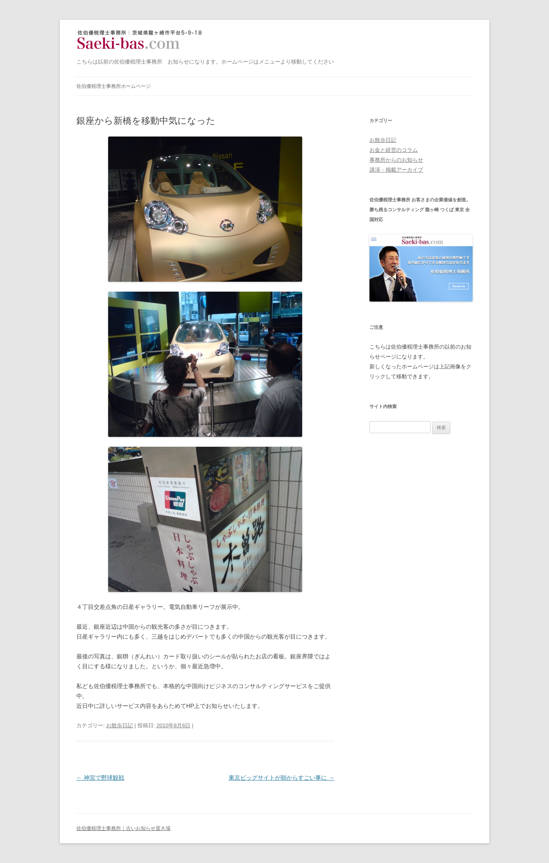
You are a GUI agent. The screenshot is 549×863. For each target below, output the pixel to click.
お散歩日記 (119, 725)
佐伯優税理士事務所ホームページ (113, 86)
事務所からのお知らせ (396, 160)
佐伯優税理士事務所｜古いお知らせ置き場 (142, 40)
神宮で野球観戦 (100, 777)
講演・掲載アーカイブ (396, 170)
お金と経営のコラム (393, 150)
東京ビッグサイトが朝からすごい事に (281, 777)
